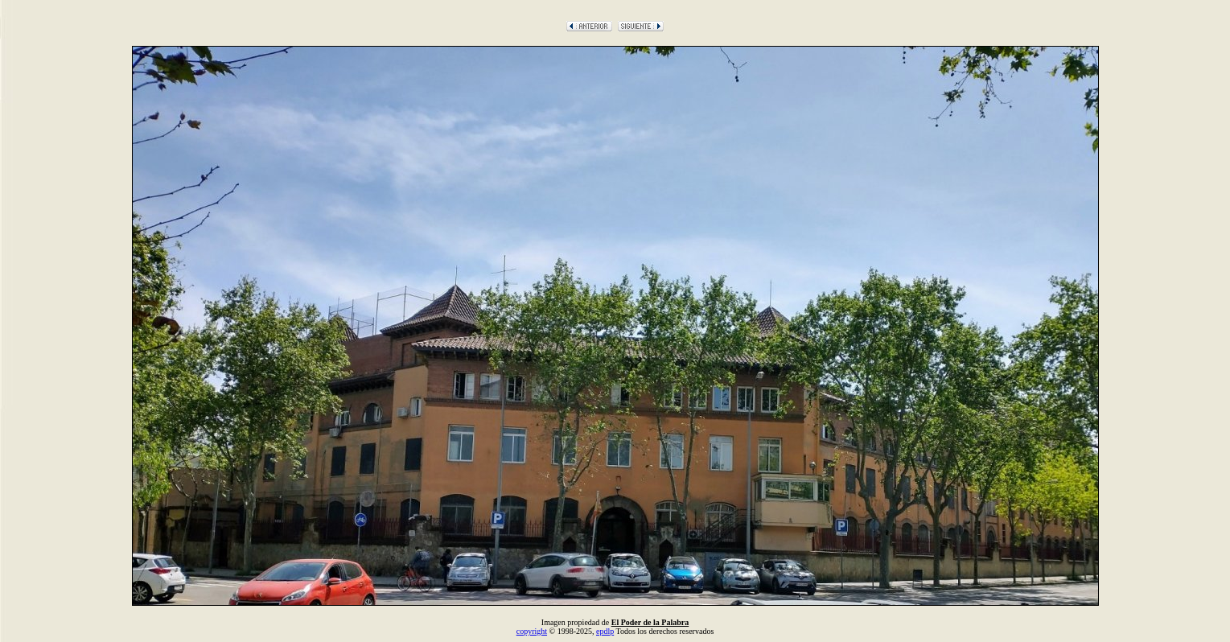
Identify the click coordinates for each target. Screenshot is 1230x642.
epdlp (605, 631)
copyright (531, 631)
